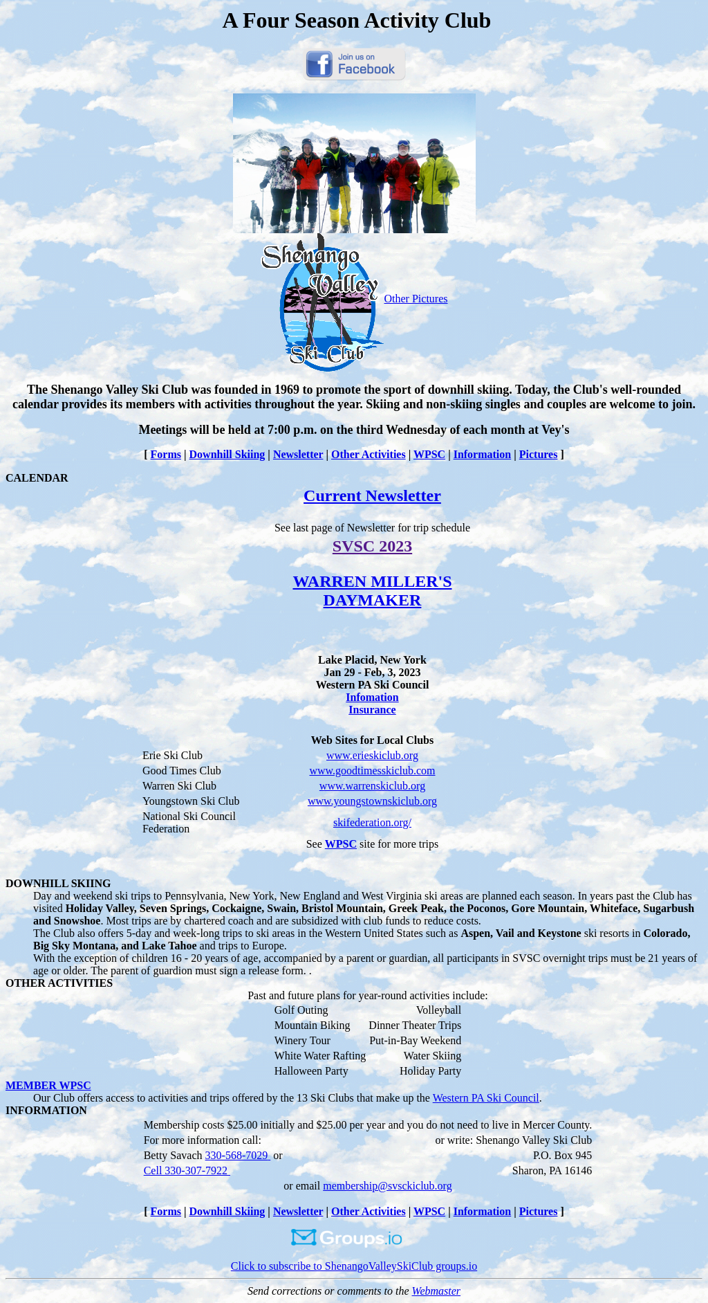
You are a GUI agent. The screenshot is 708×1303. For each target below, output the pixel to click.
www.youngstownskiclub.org (372, 801)
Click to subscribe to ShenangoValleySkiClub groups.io (354, 1261)
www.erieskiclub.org (372, 755)
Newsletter (298, 454)
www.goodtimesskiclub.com (372, 770)
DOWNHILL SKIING (58, 883)
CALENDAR (37, 478)
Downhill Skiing (227, 454)
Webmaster (436, 1291)
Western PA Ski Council (486, 1098)
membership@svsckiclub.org (387, 1186)
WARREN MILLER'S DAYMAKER (371, 590)
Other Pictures (354, 298)
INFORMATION (46, 1110)
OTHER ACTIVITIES (59, 983)
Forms (166, 454)
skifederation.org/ (372, 822)
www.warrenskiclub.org (372, 786)
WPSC (429, 454)
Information (483, 454)
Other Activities (368, 454)
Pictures (538, 454)
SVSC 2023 (372, 546)
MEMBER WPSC (48, 1085)
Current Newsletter (372, 495)
